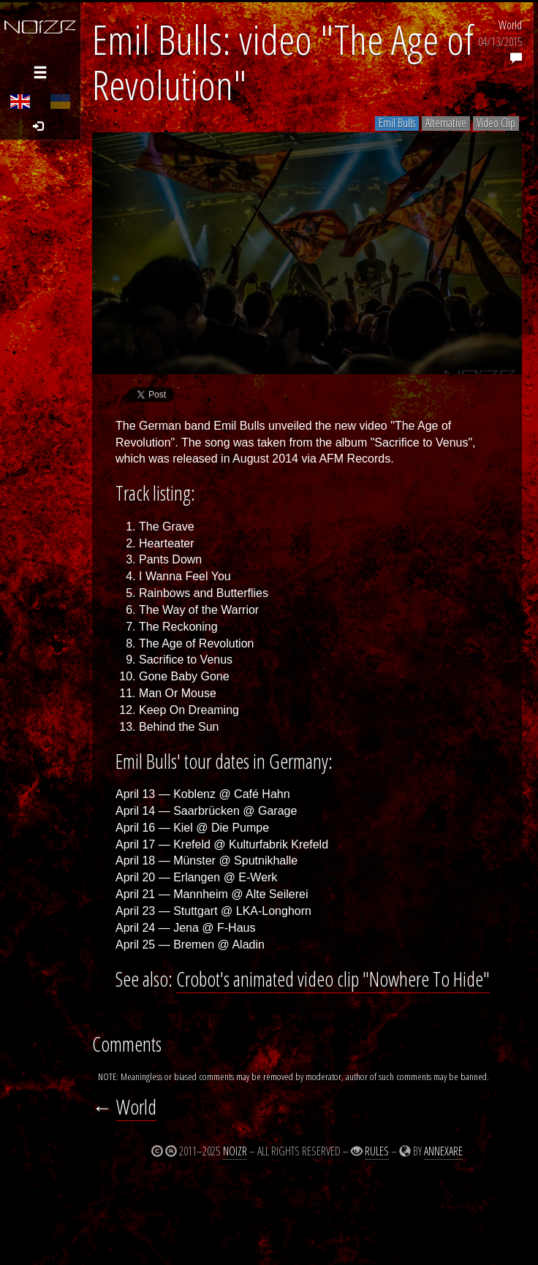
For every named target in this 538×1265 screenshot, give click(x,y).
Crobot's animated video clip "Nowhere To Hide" (333, 978)
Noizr (235, 1151)
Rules (377, 1151)
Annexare (443, 1151)
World (510, 25)
